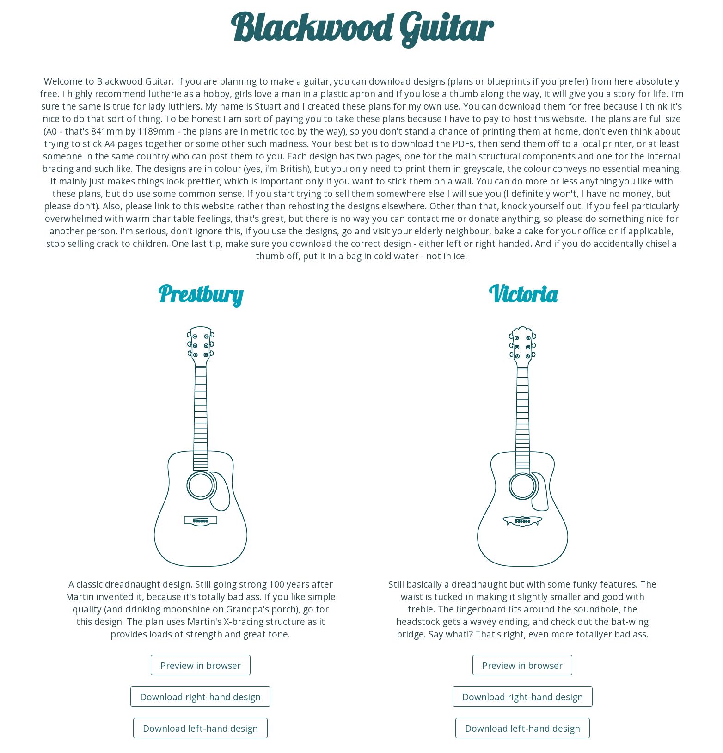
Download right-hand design (200, 697)
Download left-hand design (200, 728)
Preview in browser (200, 665)
